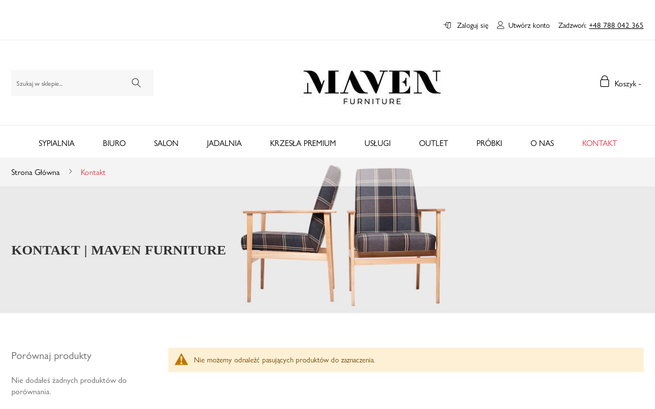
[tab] (327, 141)
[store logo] (372, 83)
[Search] (136, 83)
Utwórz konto (529, 25)
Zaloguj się (471, 25)
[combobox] (82, 83)
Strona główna (36, 171)
